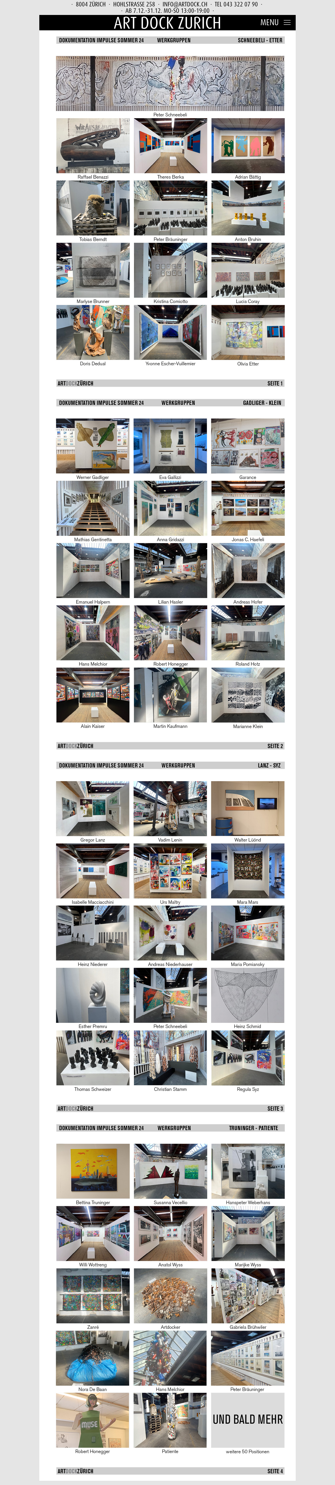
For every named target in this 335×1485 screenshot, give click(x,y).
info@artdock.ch (185, 4)
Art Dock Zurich (167, 23)
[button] (275, 21)
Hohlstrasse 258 (134, 4)
